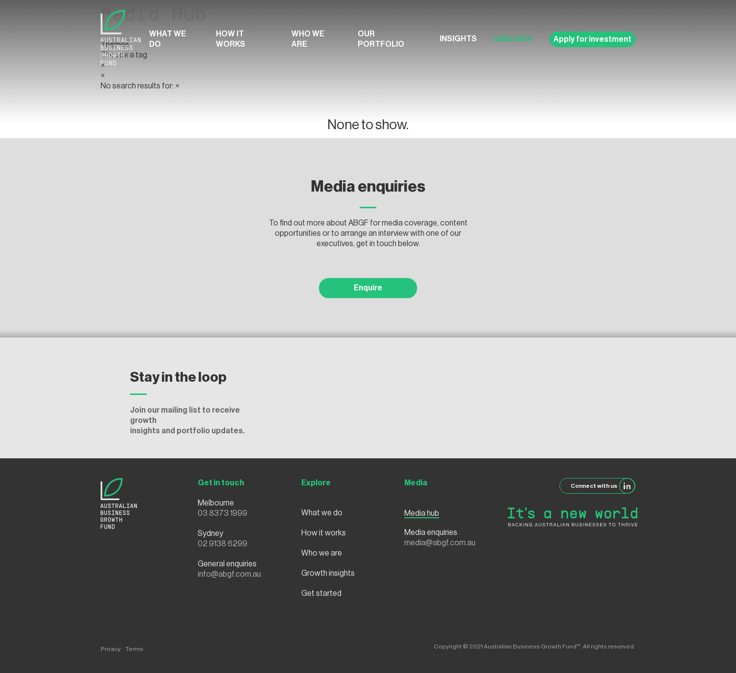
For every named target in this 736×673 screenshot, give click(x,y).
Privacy (111, 649)
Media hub (421, 513)
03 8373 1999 (222, 513)
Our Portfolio (381, 39)
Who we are (307, 39)
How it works (230, 39)
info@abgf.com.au (229, 574)
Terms (134, 649)
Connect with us (603, 486)
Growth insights (328, 573)
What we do (167, 39)
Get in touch (221, 483)
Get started (321, 593)
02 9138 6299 (222, 544)
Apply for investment (592, 39)
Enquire (368, 288)
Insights (458, 39)
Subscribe (513, 39)
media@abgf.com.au (439, 543)
